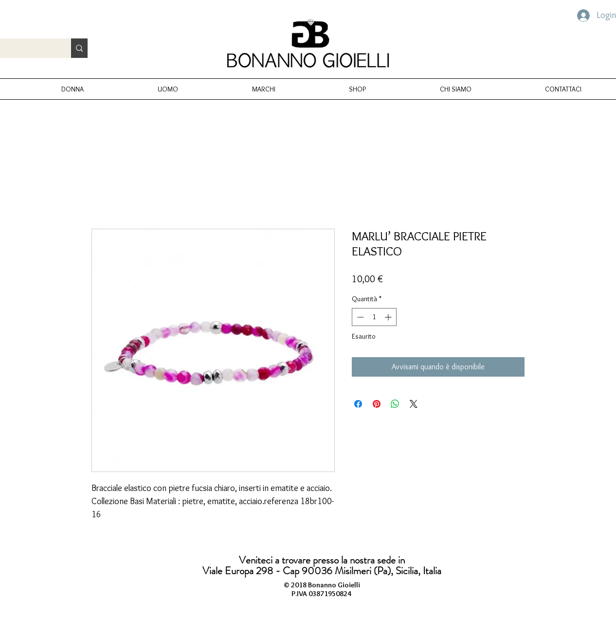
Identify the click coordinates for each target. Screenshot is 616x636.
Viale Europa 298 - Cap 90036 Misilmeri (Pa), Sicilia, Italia (321, 570)
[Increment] (389, 317)
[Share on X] (413, 404)
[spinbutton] (374, 317)
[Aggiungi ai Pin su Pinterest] (376, 404)
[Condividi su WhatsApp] (395, 404)
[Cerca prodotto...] (79, 48)
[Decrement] (359, 317)
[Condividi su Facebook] (358, 404)
